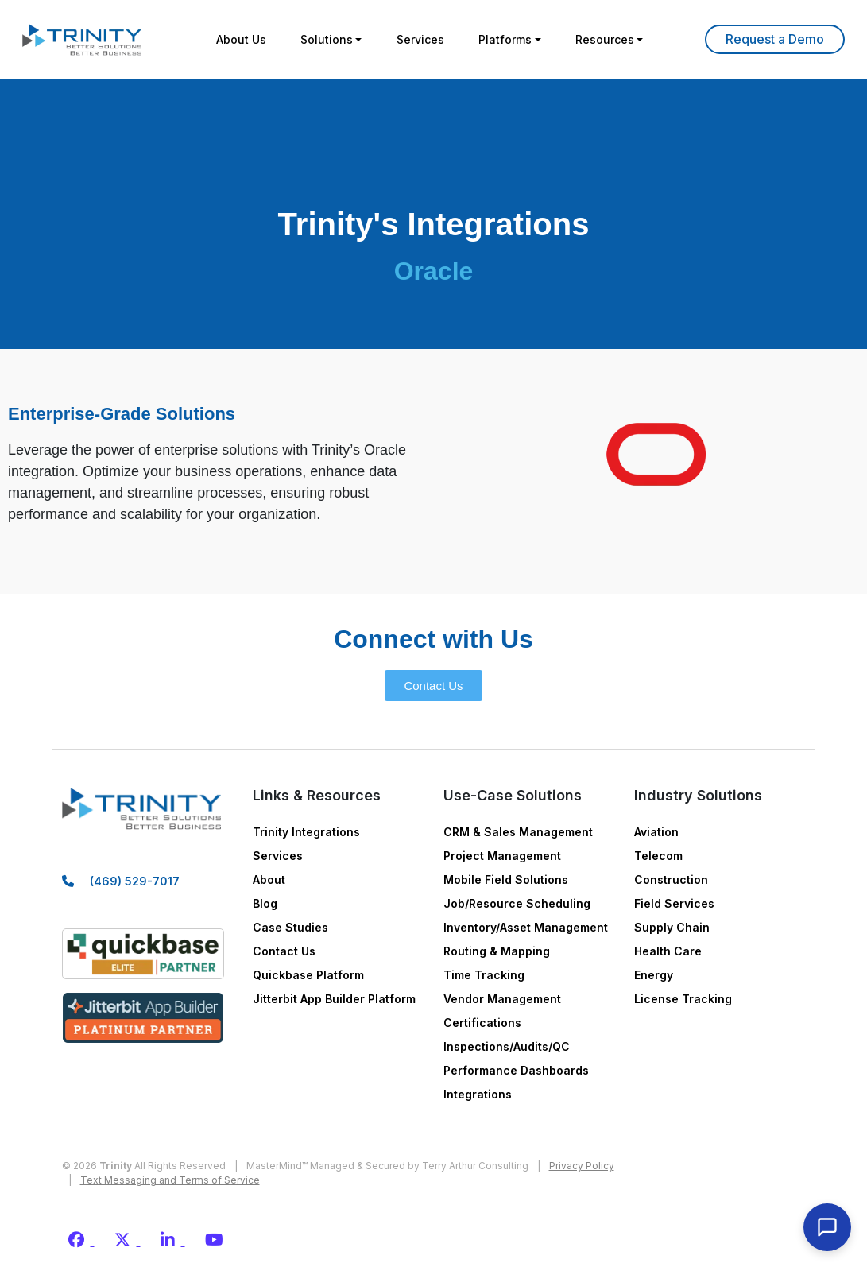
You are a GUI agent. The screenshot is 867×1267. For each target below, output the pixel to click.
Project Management (502, 855)
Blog (265, 903)
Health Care (668, 951)
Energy (653, 975)
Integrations (477, 1094)
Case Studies (290, 927)
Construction (671, 879)
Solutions (324, 39)
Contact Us (284, 951)
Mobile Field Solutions (505, 879)
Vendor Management (502, 998)
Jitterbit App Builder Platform (334, 998)
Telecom (658, 855)
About (269, 879)
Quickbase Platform (308, 975)
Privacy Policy (581, 1166)
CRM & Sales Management (518, 832)
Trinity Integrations (306, 832)
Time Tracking (483, 975)
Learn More (775, 39)
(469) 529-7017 (135, 883)
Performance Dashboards (516, 1070)
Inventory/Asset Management (525, 927)
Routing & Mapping (496, 951)
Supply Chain (672, 927)
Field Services (674, 903)
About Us (236, 39)
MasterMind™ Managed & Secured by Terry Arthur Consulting (387, 1166)
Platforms (507, 39)
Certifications (482, 1022)
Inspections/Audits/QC (506, 1046)
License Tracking (683, 998)
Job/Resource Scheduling (516, 903)
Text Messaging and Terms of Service (170, 1180)
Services (420, 39)
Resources (608, 39)
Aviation (656, 832)
